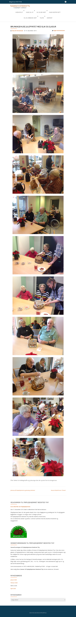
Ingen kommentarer (58, 24)
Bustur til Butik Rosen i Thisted (58, 483)
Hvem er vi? (12, 10)
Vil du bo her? (33, 10)
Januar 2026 (14, 573)
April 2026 (13, 581)
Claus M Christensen (18, 24)
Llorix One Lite (32, 606)
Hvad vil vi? (22, 10)
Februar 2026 (14, 576)
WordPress (44, 606)
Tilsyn (34, 13)
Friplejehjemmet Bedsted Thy (20, 6)
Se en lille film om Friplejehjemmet (21, 500)
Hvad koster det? (46, 10)
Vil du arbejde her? (59, 10)
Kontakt (41, 13)
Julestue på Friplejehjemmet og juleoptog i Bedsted (23, 483)
